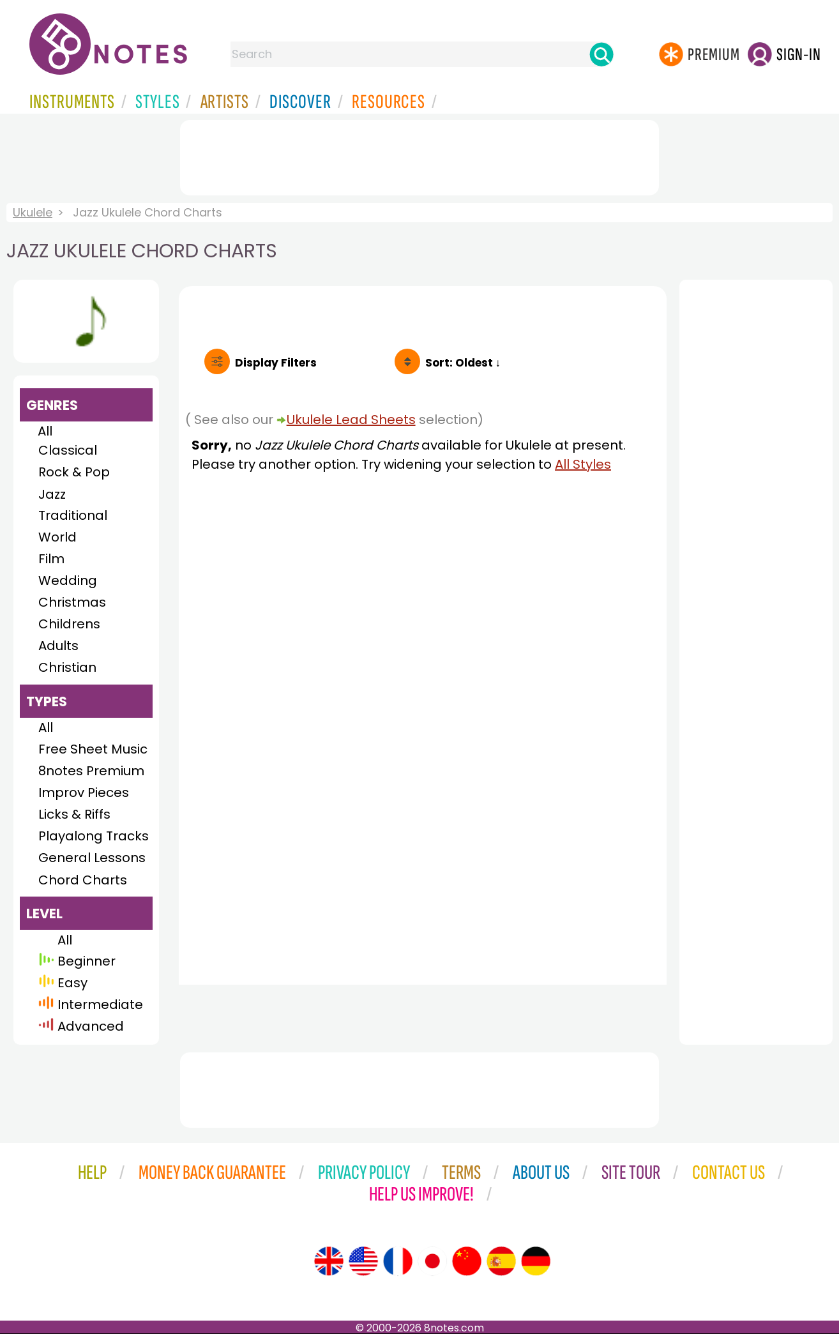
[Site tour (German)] (536, 1261)
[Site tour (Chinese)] (467, 1261)
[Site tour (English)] (329, 1261)
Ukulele (32, 212)
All (45, 431)
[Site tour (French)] (398, 1261)
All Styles (583, 464)
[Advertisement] (419, 155)
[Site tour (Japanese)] (432, 1261)
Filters (276, 362)
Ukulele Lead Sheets (351, 419)
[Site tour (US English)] (363, 1261)
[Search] (601, 54)
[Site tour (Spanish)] (501, 1261)
